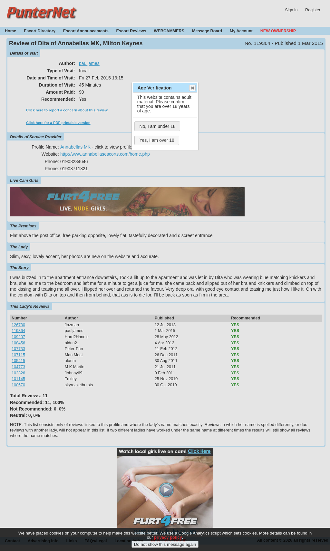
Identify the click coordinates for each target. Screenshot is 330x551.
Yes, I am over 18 (156, 140)
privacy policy (168, 538)
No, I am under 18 (157, 126)
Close (192, 87)
